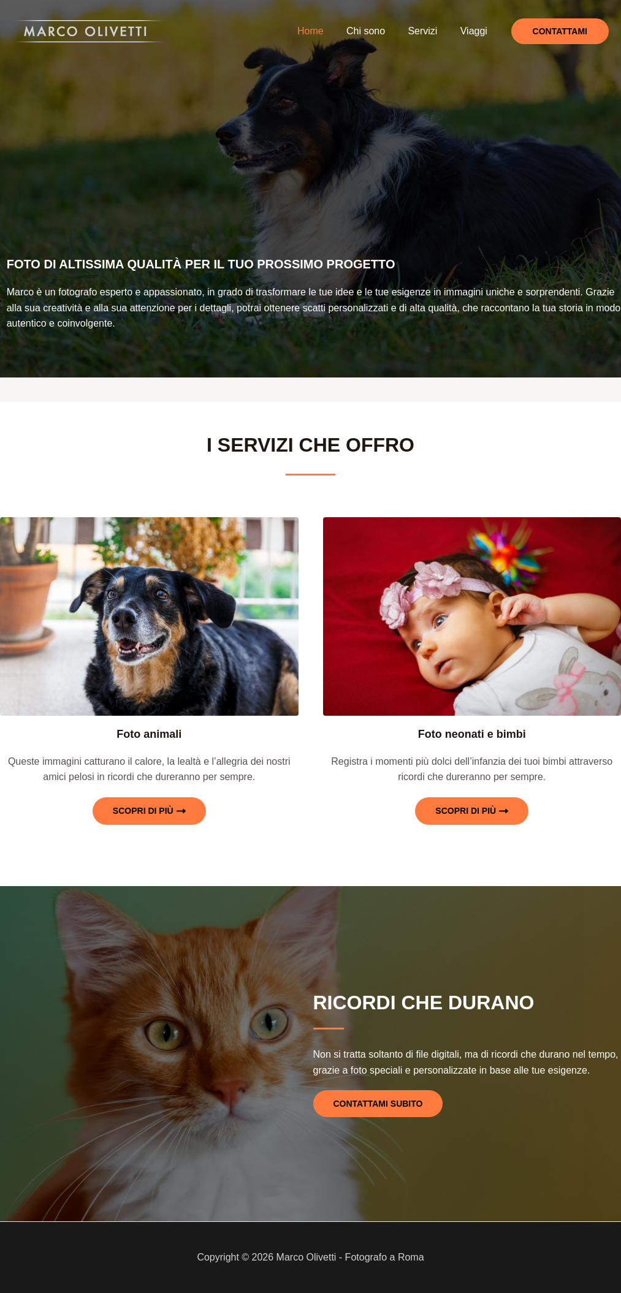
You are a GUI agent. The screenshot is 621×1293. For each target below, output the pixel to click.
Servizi (427, 31)
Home (322, 31)
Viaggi (475, 31)
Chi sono (373, 31)
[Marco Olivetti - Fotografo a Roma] (89, 30)
